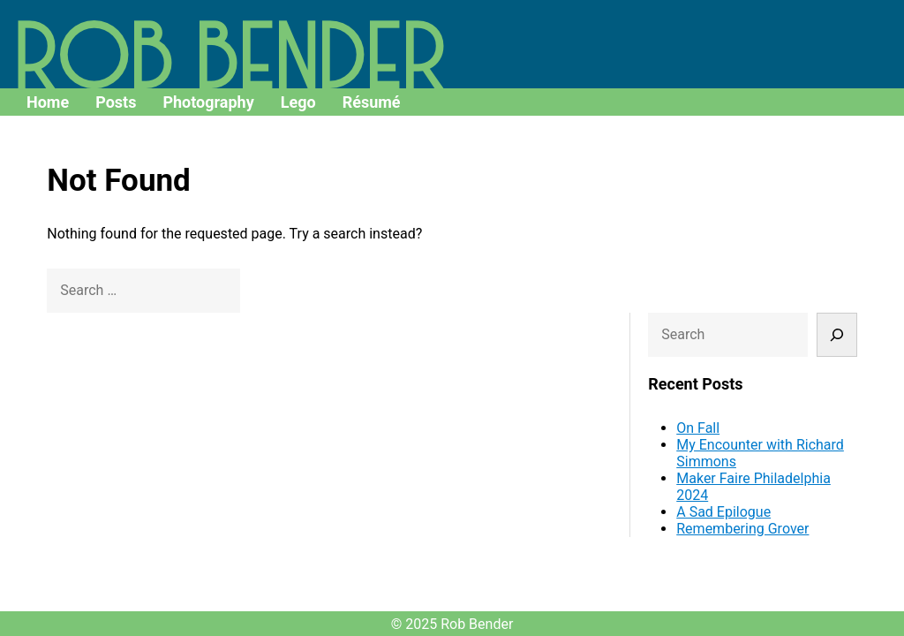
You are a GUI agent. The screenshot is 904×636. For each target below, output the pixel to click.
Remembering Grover (768, 376)
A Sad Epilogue (749, 360)
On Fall (723, 276)
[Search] (838, 183)
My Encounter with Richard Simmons (760, 301)
